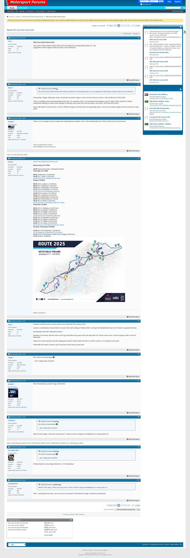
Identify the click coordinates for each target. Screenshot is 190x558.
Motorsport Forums (156, 544)
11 (126, 25)
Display (135, 33)
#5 (138, 321)
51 (129, 25)
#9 (138, 447)
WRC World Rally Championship (32, 17)
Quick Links (50, 11)
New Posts (10, 11)
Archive (166, 544)
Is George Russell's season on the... (160, 117)
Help (169, 1)
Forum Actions (40, 11)
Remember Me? (145, 4)
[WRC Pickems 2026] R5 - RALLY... (160, 101)
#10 (138, 480)
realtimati (48, 443)
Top (138, 509)
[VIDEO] (47, 530)
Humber (157, 110)
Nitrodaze (158, 119)
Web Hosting (174, 544)
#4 (138, 158)
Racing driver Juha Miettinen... (159, 94)
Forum (12, 8)
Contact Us (145, 544)
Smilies (46, 525)
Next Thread (80, 514)
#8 (138, 417)
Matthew (157, 97)
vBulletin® (94, 553)
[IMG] (46, 527)
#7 (138, 380)
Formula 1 (165, 121)
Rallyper (29, 443)
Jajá (156, 103)
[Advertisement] (120, 60)
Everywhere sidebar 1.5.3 (163, 134)
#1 (138, 38)
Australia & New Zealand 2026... (159, 52)
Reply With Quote (133, 80)
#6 (138, 354)
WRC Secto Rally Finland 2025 (23, 30)
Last (137, 26)
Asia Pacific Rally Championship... (160, 108)
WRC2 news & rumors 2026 (158, 39)
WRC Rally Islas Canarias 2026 (159, 61)
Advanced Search (177, 11)
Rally (17, 17)
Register (178, 1)
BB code (47, 523)
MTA (12, 155)
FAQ (16, 11)
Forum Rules (48, 535)
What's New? (23, 8)
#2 (138, 84)
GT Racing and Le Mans (166, 98)
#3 (138, 118)
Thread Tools (126, 33)
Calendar (22, 11)
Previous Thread (69, 514)
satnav (68, 443)
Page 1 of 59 (113, 25)
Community (29, 11)
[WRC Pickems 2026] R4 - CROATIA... (161, 124)
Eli (11, 443)
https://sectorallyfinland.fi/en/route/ (45, 161)
